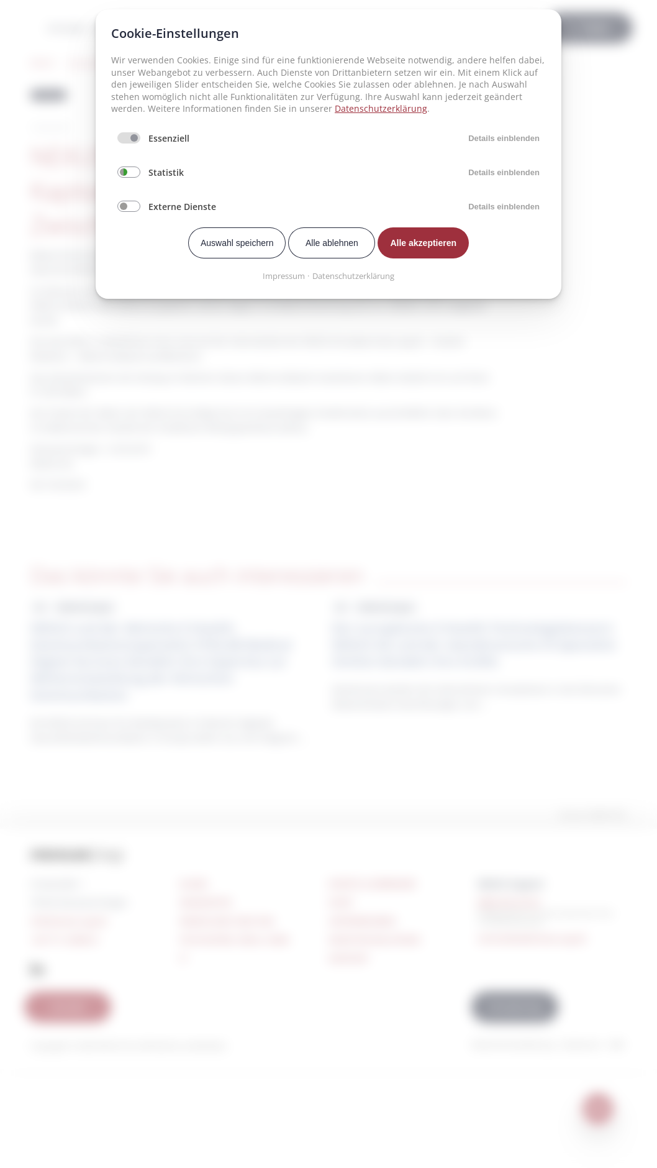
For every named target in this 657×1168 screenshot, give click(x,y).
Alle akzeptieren (423, 243)
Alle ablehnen (332, 243)
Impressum (284, 275)
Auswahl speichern (237, 243)
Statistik (166, 172)
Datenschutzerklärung (381, 108)
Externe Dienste (182, 206)
